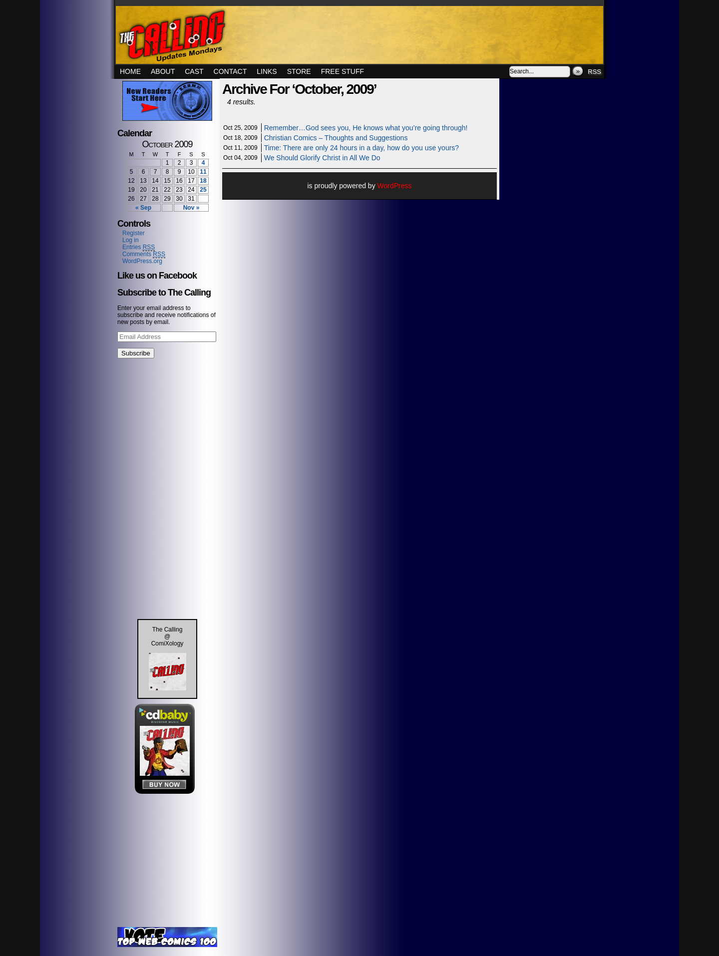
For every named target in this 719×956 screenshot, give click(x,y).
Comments (143, 254)
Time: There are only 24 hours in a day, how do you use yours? (361, 148)
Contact (230, 71)
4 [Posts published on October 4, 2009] (203, 162)
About (163, 71)
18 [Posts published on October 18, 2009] (203, 180)
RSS (594, 71)
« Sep (143, 207)
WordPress (394, 186)
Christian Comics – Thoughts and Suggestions (336, 138)
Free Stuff (342, 71)
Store (299, 71)
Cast (194, 71)
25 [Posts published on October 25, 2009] (203, 189)
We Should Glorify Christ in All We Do (322, 158)
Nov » (191, 207)
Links (267, 71)
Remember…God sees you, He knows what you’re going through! (366, 128)
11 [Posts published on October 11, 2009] (203, 171)
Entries (138, 247)
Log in (130, 240)
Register (133, 233)
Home (130, 71)
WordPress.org (142, 261)
